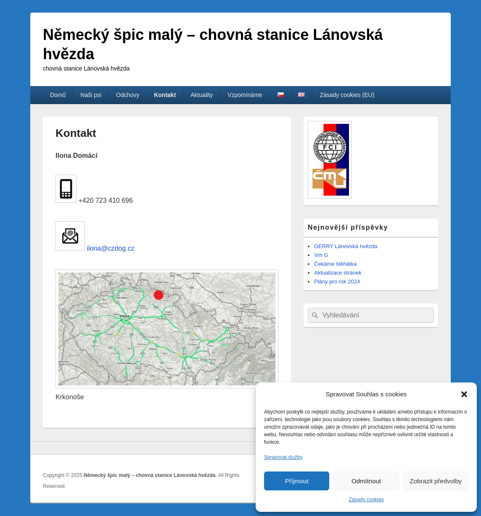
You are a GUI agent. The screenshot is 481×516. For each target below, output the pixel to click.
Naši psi (90, 95)
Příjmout (297, 481)
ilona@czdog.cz (110, 248)
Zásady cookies (366, 500)
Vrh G (321, 255)
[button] (464, 394)
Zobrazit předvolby (436, 481)
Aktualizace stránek (338, 273)
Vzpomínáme (244, 95)
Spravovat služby (283, 457)
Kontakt (165, 95)
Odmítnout (366, 481)
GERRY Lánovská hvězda (346, 246)
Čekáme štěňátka (335, 264)
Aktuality (201, 95)
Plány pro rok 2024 (337, 281)
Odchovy (127, 95)
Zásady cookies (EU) (347, 95)
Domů (58, 95)
